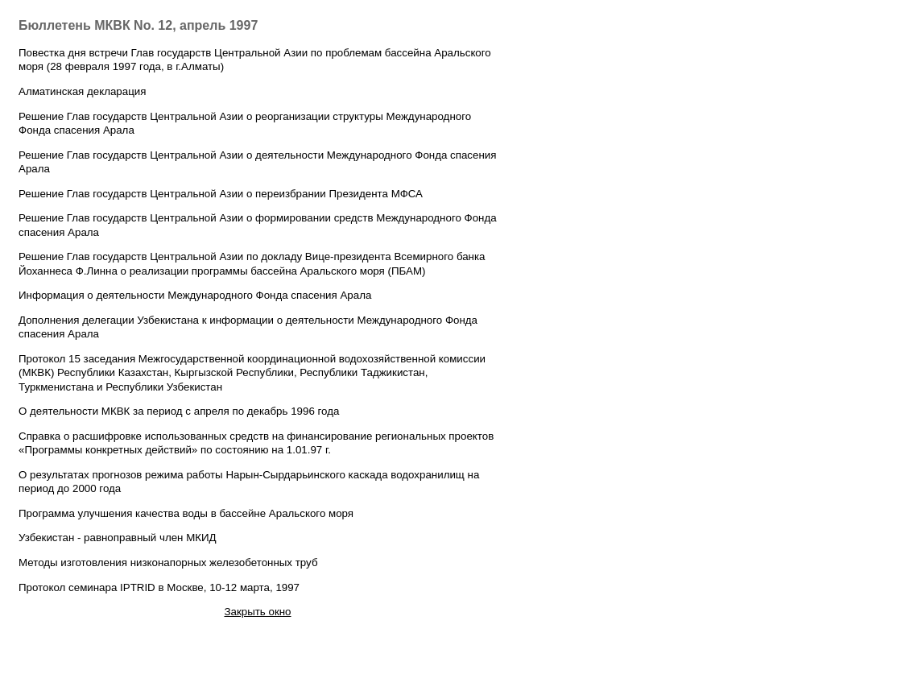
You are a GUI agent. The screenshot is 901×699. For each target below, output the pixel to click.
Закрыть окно (257, 612)
